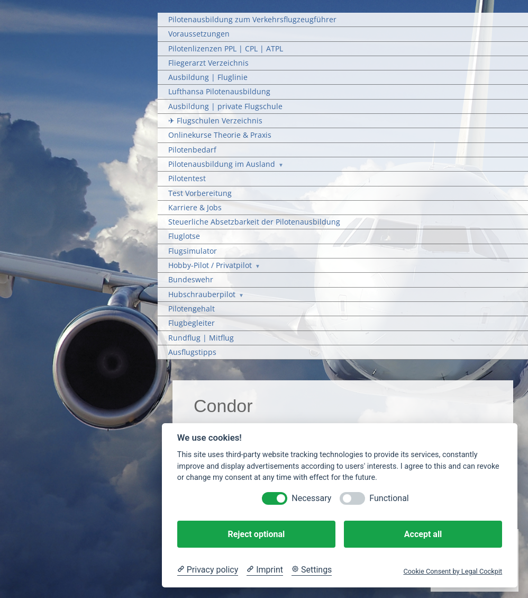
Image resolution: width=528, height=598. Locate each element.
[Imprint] (265, 570)
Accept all (423, 534)
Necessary (311, 498)
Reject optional (256, 534)
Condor (223, 406)
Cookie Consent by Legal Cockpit (452, 571)
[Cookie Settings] (312, 570)
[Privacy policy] (207, 570)
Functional (388, 498)
